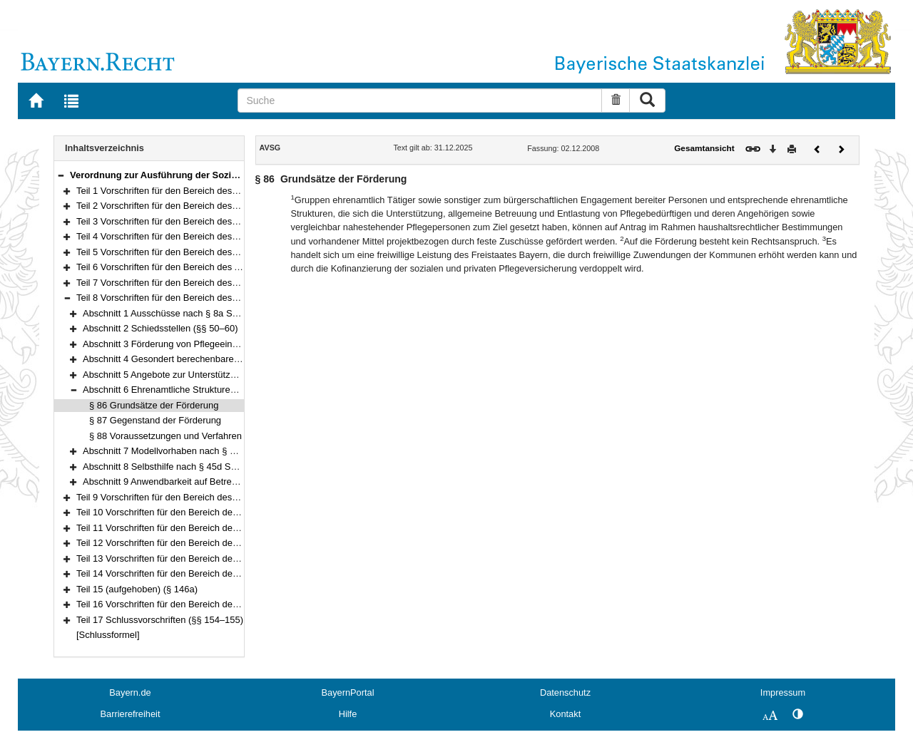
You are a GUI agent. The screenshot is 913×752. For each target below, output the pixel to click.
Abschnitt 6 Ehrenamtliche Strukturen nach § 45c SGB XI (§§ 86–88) (223, 389)
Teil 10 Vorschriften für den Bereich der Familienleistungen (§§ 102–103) (224, 512)
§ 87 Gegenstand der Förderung (155, 420)
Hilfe (348, 714)
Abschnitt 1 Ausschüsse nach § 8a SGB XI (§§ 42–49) (193, 313)
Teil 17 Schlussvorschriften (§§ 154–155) (159, 619)
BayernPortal (348, 692)
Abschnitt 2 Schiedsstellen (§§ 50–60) (160, 328)
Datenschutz (565, 692)
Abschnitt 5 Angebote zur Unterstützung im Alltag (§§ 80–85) (206, 374)
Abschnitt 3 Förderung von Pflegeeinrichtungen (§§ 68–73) (202, 344)
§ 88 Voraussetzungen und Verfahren (165, 436)
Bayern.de (130, 692)
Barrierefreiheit (130, 714)
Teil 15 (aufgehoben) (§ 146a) (137, 589)
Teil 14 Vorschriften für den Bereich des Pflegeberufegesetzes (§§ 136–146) (231, 573)
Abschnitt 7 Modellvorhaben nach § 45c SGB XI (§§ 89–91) (204, 450)
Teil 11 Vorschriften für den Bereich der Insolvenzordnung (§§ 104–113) (222, 527)
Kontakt (565, 714)
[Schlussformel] (108, 634)
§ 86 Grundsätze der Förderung (153, 405)
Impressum (782, 692)
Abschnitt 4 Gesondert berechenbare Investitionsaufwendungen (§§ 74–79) (236, 359)
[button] (60, 175)
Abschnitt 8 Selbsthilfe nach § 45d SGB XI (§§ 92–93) (192, 466)
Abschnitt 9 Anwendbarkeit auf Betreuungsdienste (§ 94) (198, 481)
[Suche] (420, 100)
